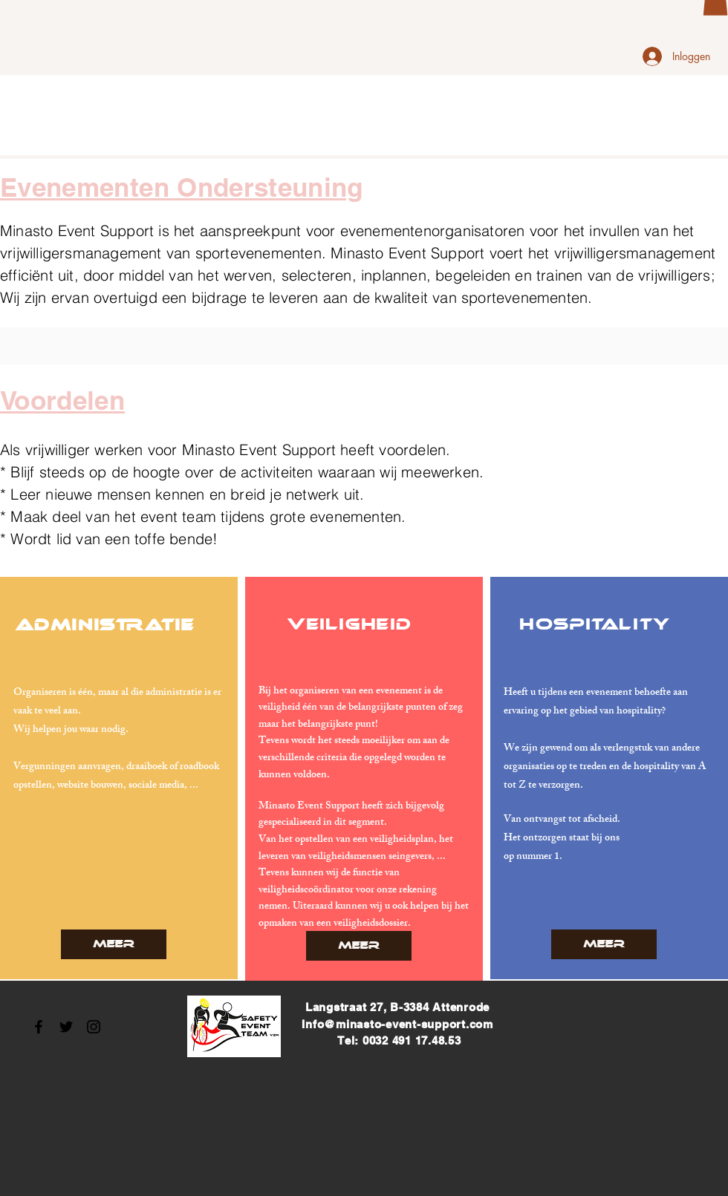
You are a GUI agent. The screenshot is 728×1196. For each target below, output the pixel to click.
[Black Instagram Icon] (94, 1027)
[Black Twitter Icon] (66, 1027)
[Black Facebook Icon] (39, 1027)
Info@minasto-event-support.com (397, 1024)
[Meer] (113, 944)
